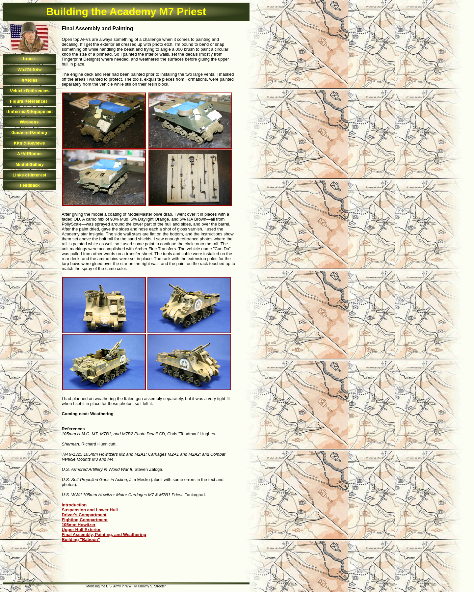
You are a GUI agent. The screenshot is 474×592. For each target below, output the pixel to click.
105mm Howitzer (78, 524)
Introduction (74, 504)
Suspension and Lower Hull (90, 509)
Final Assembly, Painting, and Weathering (104, 534)
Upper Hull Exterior (81, 529)
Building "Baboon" (81, 539)
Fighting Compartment (84, 519)
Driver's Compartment (84, 514)
